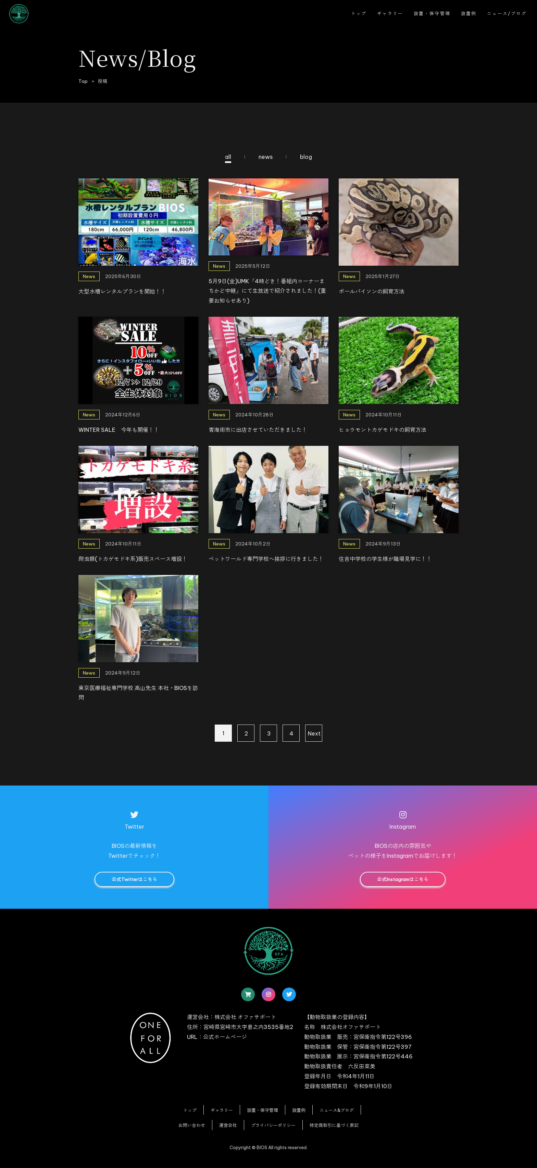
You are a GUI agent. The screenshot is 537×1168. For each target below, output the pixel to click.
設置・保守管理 (432, 13)
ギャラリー (390, 13)
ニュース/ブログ (507, 13)
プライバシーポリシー (273, 1125)
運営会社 (228, 1125)
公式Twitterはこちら (134, 879)
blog (306, 156)
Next (314, 733)
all (228, 156)
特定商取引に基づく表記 (334, 1125)
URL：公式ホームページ (217, 1036)
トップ (359, 13)
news (266, 156)
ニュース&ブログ (337, 1110)
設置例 (469, 13)
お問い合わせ (191, 1125)
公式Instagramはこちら (402, 879)
